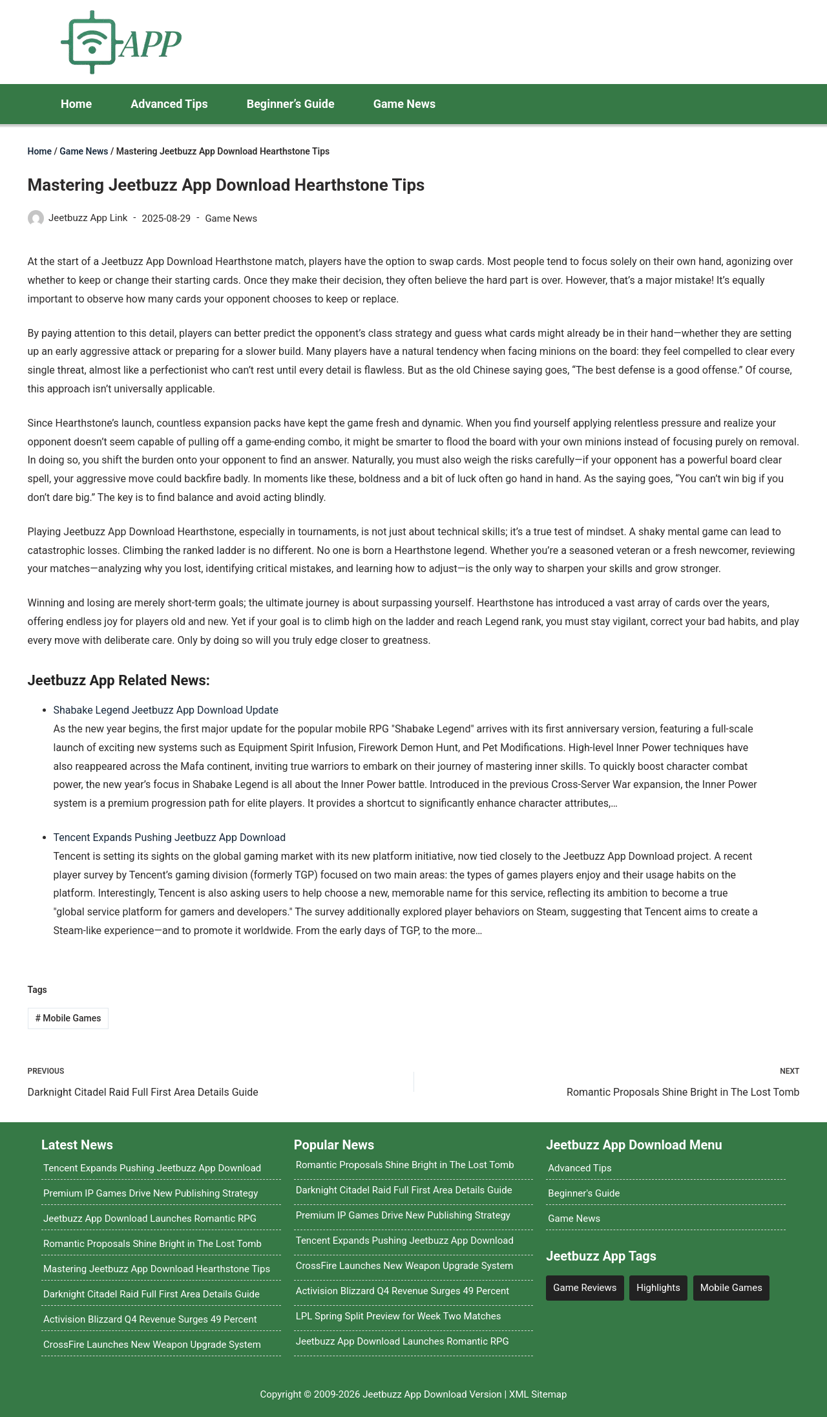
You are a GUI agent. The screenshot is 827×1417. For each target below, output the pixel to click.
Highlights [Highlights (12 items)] (658, 1288)
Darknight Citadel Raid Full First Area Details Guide (151, 1294)
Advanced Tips (169, 104)
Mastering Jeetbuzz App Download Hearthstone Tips (156, 1269)
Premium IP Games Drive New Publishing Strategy (150, 1193)
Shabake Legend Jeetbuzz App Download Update (166, 710)
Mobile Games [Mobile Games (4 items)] (731, 1288)
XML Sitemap (538, 1394)
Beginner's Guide (584, 1193)
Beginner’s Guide (291, 104)
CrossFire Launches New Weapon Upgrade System (152, 1344)
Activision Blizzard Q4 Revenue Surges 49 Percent (150, 1319)
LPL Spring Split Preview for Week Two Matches (398, 1316)
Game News (404, 104)
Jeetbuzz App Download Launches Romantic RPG (149, 1218)
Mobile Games (68, 1018)
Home (76, 104)
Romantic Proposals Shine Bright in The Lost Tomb (152, 1244)
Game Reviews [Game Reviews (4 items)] (584, 1288)
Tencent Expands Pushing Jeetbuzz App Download (170, 837)
